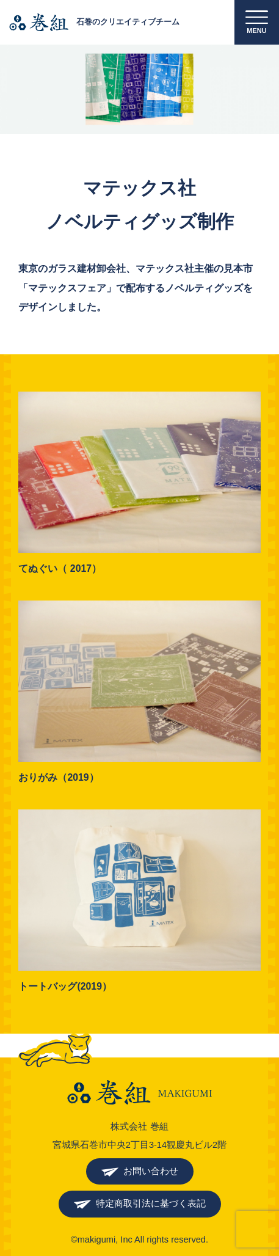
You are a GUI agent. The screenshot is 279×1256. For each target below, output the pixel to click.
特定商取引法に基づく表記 (151, 1203)
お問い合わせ (150, 1171)
